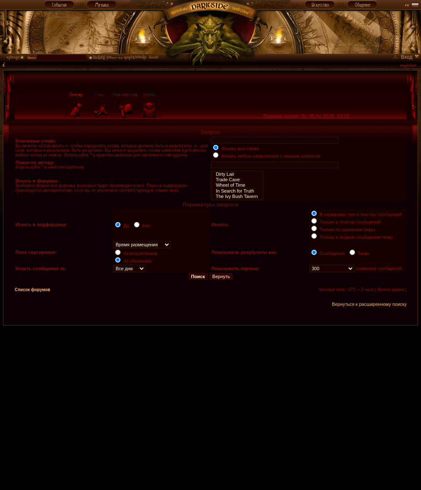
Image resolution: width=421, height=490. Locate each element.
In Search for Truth (237, 191)
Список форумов (32, 289)
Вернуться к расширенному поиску (369, 304)
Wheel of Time (237, 185)
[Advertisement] (79, 404)
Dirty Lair (237, 174)
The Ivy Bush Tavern (237, 196)
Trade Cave (237, 179)
